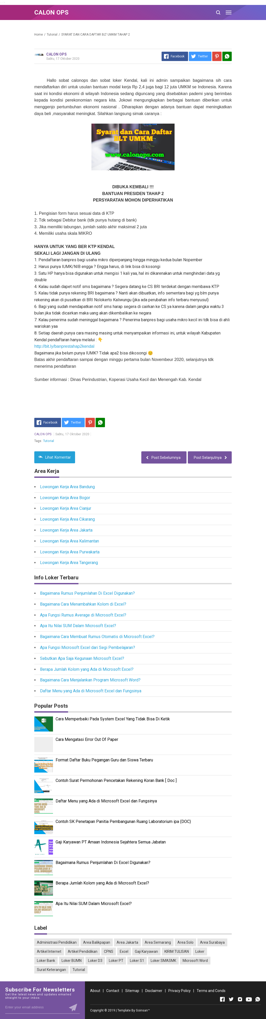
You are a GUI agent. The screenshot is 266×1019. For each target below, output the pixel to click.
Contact (112, 991)
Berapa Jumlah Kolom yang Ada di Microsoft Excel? (87, 669)
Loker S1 (137, 960)
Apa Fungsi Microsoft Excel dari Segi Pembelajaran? (87, 647)
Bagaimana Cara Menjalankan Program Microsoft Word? (90, 680)
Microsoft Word (195, 960)
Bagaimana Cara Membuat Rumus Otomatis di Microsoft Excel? (97, 636)
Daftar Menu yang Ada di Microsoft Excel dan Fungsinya (90, 690)
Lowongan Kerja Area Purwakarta (69, 551)
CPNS (108, 951)
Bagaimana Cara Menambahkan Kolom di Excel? (83, 604)
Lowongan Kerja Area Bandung (67, 486)
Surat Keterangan (51, 970)
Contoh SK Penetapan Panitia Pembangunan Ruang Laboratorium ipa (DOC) (123, 821)
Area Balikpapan (96, 942)
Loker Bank (46, 960)
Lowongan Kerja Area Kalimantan (69, 541)
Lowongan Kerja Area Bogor (65, 497)
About (95, 991)
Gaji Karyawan (146, 951)
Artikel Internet (49, 951)
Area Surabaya (212, 942)
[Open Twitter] (231, 999)
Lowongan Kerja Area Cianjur (65, 508)
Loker (199, 951)
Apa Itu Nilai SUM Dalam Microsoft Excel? (78, 625)
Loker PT (116, 960)
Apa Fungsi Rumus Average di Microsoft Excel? (83, 615)
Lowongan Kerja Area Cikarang (67, 519)
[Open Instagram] (240, 999)
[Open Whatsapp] (258, 999)
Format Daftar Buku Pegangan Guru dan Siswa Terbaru (104, 759)
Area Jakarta (127, 942)
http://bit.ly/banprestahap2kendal (64, 346)
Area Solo (185, 942)
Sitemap (132, 991)
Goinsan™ (143, 1010)
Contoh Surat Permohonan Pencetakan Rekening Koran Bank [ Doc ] (116, 780)
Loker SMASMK (163, 960)
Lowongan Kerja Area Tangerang (69, 562)
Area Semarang (158, 942)
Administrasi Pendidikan (57, 942)
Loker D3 (95, 960)
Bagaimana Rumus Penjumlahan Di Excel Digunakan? (87, 593)
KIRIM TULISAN (176, 951)
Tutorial (48, 441)
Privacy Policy (179, 991)
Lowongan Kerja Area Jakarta (66, 530)
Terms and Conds (211, 991)
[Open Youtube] (249, 999)
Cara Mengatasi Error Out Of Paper (87, 739)
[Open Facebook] (222, 999)
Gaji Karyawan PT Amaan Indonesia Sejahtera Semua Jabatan (111, 842)
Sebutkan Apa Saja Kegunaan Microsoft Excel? (82, 658)
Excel (124, 951)
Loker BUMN (72, 960)
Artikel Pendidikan (82, 951)
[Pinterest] (217, 56)
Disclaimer (153, 991)
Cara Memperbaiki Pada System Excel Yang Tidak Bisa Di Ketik (113, 718)
